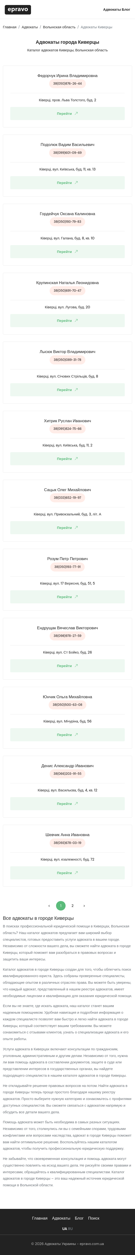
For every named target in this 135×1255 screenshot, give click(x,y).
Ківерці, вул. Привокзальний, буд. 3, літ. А (67, 514)
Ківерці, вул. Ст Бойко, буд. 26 (67, 652)
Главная (39, 1218)
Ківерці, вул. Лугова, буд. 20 (67, 307)
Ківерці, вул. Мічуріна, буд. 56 (67, 721)
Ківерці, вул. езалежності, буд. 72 (67, 859)
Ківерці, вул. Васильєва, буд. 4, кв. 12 (67, 790)
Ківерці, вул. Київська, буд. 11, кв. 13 (67, 169)
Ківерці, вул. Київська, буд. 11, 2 (68, 445)
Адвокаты (112, 9)
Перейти (68, 113)
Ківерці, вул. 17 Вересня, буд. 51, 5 (67, 583)
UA (64, 1228)
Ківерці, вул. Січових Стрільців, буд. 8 (67, 376)
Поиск (93, 1218)
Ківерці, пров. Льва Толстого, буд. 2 (67, 100)
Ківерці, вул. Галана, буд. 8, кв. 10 (67, 238)
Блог (126, 9)
